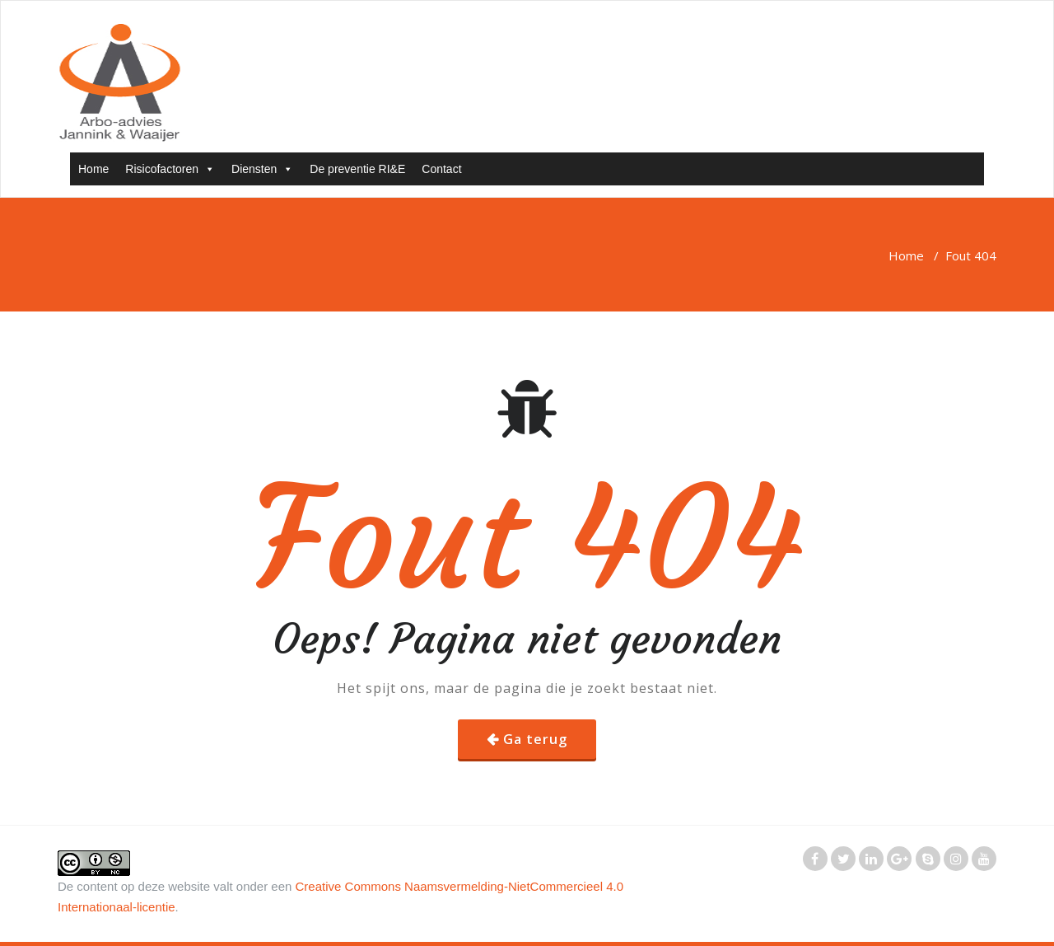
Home (93, 169)
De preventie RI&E (357, 169)
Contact (441, 169)
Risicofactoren (170, 168)
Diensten (262, 168)
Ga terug (535, 739)
